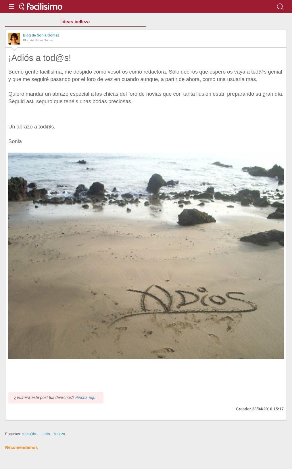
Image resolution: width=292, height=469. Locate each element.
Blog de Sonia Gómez (41, 35)
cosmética (30, 434)
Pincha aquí (86, 397)
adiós (45, 434)
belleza (59, 434)
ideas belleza (76, 21)
